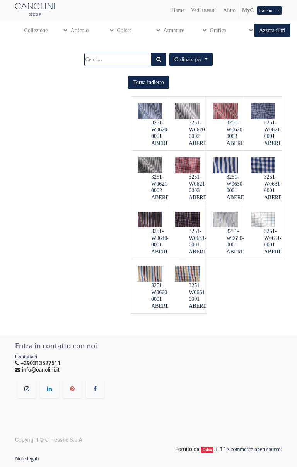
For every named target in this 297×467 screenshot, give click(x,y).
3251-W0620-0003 (235, 130)
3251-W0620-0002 (198, 130)
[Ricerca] (158, 59)
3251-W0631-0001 (273, 184)
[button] (272, 30)
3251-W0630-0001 (235, 184)
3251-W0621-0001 (273, 130)
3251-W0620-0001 (160, 130)
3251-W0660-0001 (160, 292)
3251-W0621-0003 (198, 184)
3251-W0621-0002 (160, 184)
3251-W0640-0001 (160, 238)
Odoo (207, 450)
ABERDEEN (165, 143)
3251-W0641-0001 (198, 238)
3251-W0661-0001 (198, 292)
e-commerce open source (253, 449)
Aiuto (229, 10)
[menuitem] (178, 10)
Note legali (27, 459)
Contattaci (26, 357)
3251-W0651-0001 (273, 238)
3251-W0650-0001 (235, 238)
